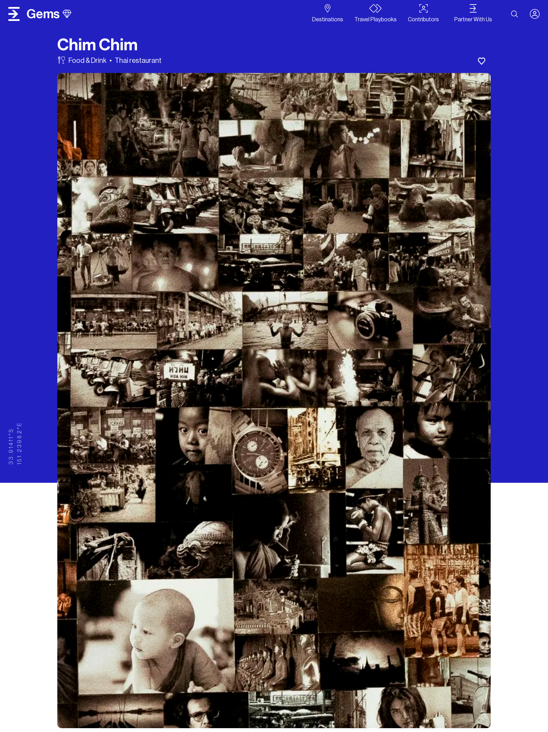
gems (49, 14)
